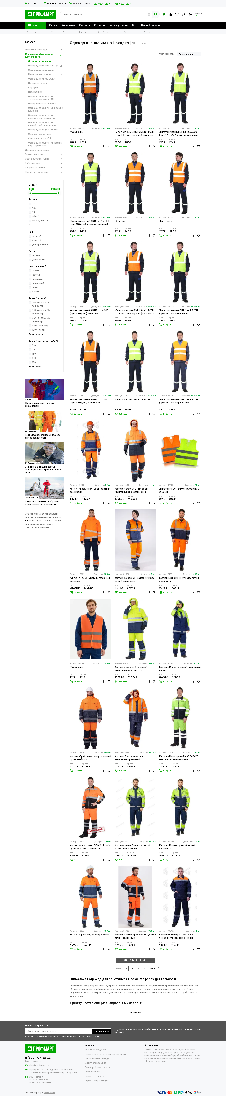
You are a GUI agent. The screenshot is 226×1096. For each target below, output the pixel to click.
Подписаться (101, 1031)
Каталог (35, 25)
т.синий (36, 291)
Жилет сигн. (76, 132)
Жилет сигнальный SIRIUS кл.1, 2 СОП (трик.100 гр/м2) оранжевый (178, 401)
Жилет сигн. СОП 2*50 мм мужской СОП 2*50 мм (179, 490)
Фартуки (33, 87)
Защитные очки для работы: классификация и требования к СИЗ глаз (44, 470)
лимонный (37, 279)
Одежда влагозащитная (41, 70)
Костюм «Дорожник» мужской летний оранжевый (90, 490)
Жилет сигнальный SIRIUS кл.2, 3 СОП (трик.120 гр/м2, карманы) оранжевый (134, 312)
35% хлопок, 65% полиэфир (41, 320)
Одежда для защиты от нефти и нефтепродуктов (45, 144)
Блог (134, 25)
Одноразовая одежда (39, 134)
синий (35, 287)
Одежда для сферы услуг (41, 79)
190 (34, 362)
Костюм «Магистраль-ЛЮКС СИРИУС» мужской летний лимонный (179, 758)
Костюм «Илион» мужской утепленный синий (180, 669)
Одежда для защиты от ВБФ (43, 129)
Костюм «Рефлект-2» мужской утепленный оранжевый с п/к (131, 490)
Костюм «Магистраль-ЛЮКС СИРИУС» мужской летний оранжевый (90, 847)
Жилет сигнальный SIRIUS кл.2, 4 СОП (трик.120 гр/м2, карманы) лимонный (134, 134)
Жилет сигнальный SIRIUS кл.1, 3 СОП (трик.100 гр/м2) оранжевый (89, 401)
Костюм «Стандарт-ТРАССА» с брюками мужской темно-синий (176, 936)
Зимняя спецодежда (44, 154)
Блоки (28, 520)
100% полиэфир (40, 325)
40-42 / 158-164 (40, 220)
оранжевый (38, 283)
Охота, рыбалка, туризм (44, 159)
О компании (68, 25)
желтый (36, 274)
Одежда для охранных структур (45, 65)
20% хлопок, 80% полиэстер (41, 304)
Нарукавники (35, 92)
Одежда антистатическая (42, 103)
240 (34, 349)
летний (36, 255)
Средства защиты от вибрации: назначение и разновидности (42, 503)
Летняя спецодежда (44, 49)
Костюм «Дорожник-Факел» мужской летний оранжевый (134, 579)
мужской (36, 240)
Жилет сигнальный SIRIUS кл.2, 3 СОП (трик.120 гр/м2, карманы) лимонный (178, 134)
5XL (34, 212)
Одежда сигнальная (39, 61)
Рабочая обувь (44, 163)
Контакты (85, 25)
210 (34, 345)
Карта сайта (49, 1093)
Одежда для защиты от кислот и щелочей (45, 109)
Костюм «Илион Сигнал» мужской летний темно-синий (132, 847)
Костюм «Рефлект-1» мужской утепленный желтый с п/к (131, 669)
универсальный (40, 244)
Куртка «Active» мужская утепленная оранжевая (90, 579)
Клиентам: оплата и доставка (111, 25)
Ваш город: (32, 3)
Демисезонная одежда (37, 150)
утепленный (38, 259)
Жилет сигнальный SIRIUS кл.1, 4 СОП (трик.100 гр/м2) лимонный (89, 312)
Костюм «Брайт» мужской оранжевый (90, 934)
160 (34, 354)
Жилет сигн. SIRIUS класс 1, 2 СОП (132, 399)
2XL (34, 203)
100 (34, 358)
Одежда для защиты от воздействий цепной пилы (42, 124)
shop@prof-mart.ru (55, 3)
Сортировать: (166, 54)
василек (36, 270)
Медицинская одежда (46, 74)
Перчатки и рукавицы (44, 172)
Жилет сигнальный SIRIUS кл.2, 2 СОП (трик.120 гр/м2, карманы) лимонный (89, 223)
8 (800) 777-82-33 (80, 3)
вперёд (154, 968)
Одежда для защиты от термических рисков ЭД (41, 98)
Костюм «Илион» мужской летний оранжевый (177, 847)
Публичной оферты (90, 1036)
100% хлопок (38, 330)
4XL (34, 208)
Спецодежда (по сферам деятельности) (44, 55)
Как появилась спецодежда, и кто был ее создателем (43, 436)
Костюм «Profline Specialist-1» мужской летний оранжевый (135, 936)
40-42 (35, 216)
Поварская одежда (38, 83)
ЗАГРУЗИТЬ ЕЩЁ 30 (135, 960)
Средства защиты (44, 167)
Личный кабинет (150, 25)
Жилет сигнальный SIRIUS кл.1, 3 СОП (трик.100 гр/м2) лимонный (178, 312)
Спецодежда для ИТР (39, 138)
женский (36, 236)
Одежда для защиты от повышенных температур (41, 116)
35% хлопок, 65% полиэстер (41, 312)
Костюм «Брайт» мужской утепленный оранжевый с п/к (90, 758)
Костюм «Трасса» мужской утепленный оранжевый (129, 758)
